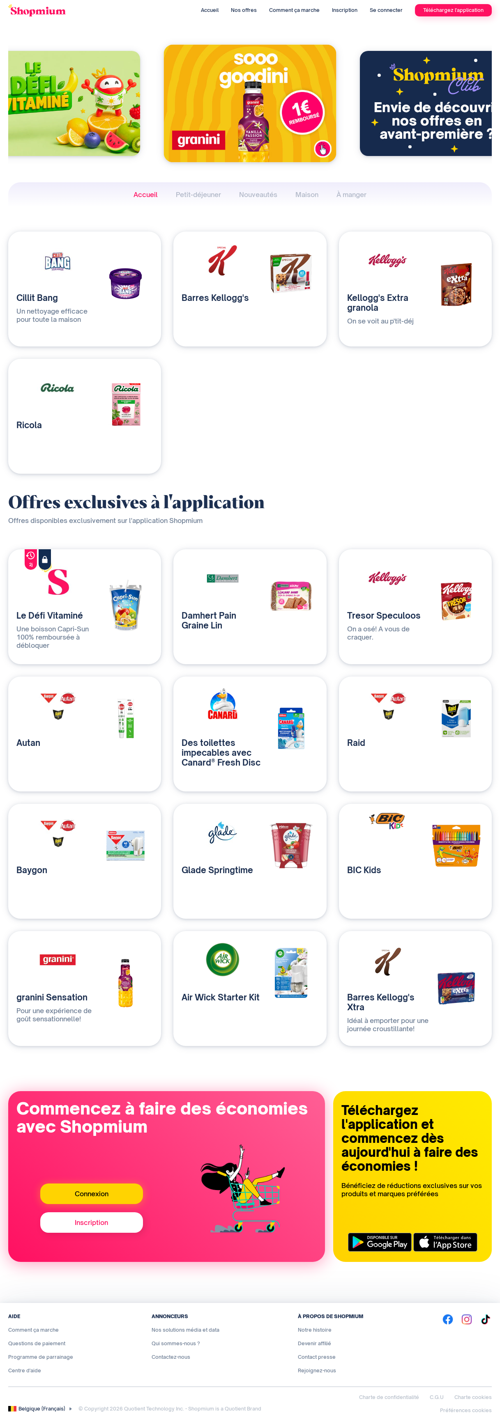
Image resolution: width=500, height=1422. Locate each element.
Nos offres (244, 10)
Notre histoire (315, 1330)
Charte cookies (473, 1397)
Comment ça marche (294, 10)
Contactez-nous (171, 1357)
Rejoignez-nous (317, 1370)
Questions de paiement (36, 1343)
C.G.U (437, 1397)
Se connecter (386, 10)
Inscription (344, 10)
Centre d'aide (24, 1370)
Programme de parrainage (40, 1357)
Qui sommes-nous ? (176, 1343)
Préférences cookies (466, 1410)
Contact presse (317, 1357)
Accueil (210, 10)
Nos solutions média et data (185, 1330)
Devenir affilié (314, 1343)
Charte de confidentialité (389, 1397)
